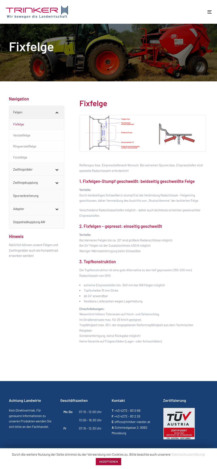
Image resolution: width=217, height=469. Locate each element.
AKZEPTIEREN (108, 461)
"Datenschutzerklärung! (188, 454)
